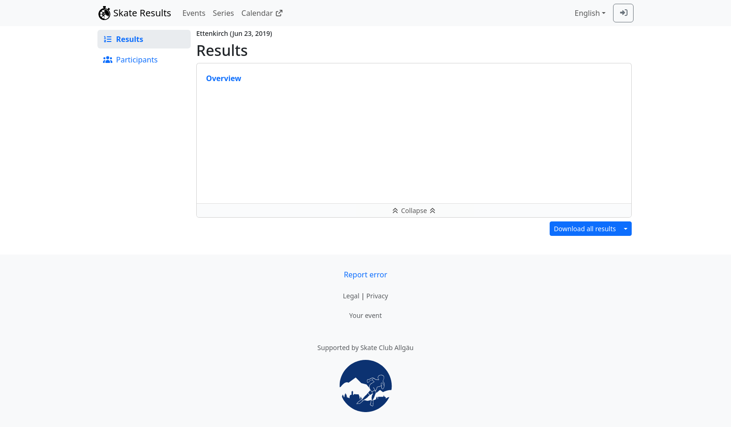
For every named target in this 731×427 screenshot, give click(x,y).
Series (223, 13)
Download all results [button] (585, 228)
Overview (223, 78)
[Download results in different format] (626, 228)
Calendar (262, 13)
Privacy (377, 295)
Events (193, 13)
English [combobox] (587, 13)
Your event (365, 315)
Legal (351, 295)
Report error (365, 274)
